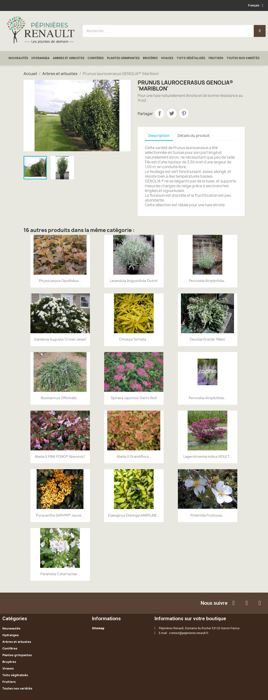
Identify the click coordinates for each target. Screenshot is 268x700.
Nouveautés (18, 58)
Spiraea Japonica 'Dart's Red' (134, 398)
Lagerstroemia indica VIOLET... (207, 456)
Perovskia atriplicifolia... (208, 280)
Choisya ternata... (134, 339)
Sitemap (98, 628)
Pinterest (184, 113)
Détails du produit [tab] (193, 135)
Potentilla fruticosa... (207, 515)
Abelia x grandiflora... (134, 456)
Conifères (95, 58)
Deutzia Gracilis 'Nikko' (208, 339)
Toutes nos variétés (243, 58)
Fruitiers (216, 58)
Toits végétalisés (191, 58)
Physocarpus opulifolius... (60, 280)
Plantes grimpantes (123, 58)
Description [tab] (159, 135)
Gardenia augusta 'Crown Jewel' (60, 339)
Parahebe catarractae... (60, 574)
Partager (159, 113)
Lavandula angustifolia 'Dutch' (134, 280)
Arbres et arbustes (68, 58)
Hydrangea (40, 58)
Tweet (171, 113)
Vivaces (167, 58)
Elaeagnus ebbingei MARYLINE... (134, 515)
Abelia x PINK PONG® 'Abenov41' (60, 456)
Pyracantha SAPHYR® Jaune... (60, 515)
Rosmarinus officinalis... (60, 398)
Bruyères (150, 58)
